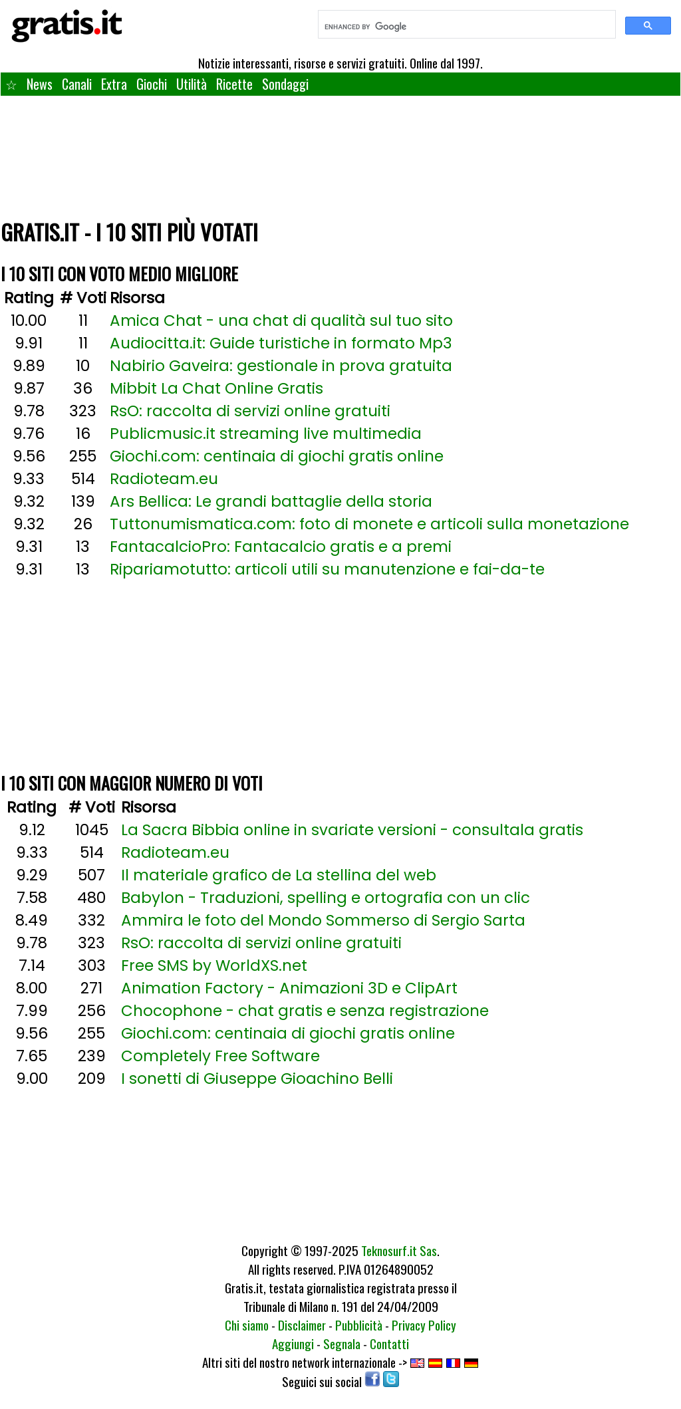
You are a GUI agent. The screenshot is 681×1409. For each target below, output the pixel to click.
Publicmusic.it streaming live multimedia (266, 433)
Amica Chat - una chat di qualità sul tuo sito (281, 320)
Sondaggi (285, 84)
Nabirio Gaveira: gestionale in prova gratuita (281, 365)
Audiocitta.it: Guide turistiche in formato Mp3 (281, 343)
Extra (114, 84)
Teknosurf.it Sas (399, 1250)
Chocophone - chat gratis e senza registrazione (305, 1010)
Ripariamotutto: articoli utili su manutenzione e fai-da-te (327, 569)
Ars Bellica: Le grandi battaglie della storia (271, 501)
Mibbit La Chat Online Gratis (216, 388)
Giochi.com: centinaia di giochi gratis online (277, 456)
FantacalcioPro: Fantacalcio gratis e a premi (281, 546)
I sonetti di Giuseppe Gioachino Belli (257, 1078)
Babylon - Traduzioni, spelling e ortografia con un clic (325, 897)
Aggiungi (293, 1343)
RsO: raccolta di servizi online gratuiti (250, 411)
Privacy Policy (424, 1324)
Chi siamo (247, 1324)
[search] (466, 27)
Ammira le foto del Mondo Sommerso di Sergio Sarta (323, 920)
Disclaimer (302, 1324)
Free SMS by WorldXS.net (214, 965)
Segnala (341, 1343)
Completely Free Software (220, 1056)
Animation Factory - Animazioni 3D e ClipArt (289, 988)
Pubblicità (358, 1324)
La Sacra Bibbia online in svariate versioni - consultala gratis (352, 829)
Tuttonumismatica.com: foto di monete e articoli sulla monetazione (369, 524)
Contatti (389, 1343)
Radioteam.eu (164, 478)
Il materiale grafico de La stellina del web (278, 875)
